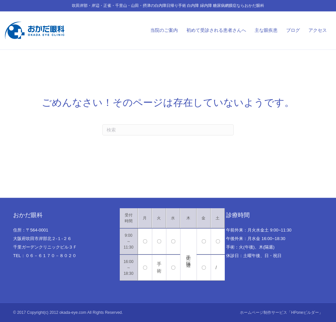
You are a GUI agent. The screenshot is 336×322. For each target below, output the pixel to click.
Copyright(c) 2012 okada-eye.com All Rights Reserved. (75, 312)
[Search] (168, 129)
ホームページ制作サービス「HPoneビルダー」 (281, 312)
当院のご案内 (164, 30)
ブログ (293, 30)
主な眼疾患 (266, 30)
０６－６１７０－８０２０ (50, 255)
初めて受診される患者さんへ (216, 30)
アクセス (317, 30)
